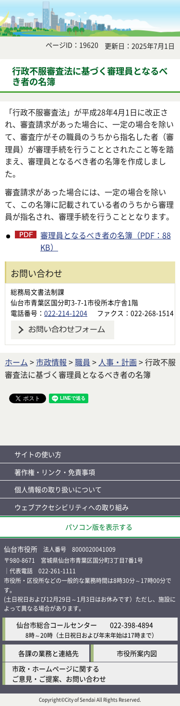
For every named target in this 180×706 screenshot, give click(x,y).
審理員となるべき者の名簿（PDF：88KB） (105, 241)
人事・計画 (117, 362)
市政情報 (51, 362)
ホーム (16, 362)
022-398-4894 (131, 625)
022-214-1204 (65, 313)
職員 (82, 362)
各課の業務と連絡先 (48, 653)
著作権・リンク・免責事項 (54, 472)
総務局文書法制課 (37, 292)
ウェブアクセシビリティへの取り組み (71, 507)
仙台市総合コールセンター (56, 625)
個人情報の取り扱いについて (58, 489)
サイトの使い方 (37, 454)
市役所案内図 (137, 653)
